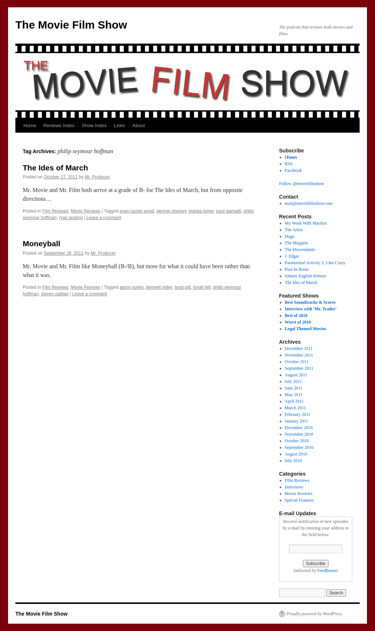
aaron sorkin (131, 287)
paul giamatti (228, 211)
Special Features (299, 500)
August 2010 (296, 454)
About (139, 125)
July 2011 (293, 381)
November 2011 (299, 355)
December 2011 (299, 348)
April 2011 (294, 401)
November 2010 (299, 434)
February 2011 (298, 414)
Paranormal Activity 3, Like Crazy (315, 262)
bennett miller (159, 287)
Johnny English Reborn (305, 275)
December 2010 (299, 427)
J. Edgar (292, 256)
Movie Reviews (85, 211)
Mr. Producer (97, 177)
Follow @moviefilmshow (301, 183)
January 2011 (296, 421)
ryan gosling (71, 217)
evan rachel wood (136, 211)
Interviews (294, 487)
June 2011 (294, 388)
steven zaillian (54, 293)
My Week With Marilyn (306, 223)
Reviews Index (59, 125)
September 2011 (299, 368)
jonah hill (201, 287)
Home (29, 125)
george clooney (171, 211)
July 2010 (293, 460)
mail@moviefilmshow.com (309, 203)
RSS (289, 163)
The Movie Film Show (71, 25)
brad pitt (182, 287)
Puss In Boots (297, 269)
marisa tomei (201, 211)
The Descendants (300, 249)
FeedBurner (327, 570)
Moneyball (41, 243)
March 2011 (295, 407)
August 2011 (296, 374)
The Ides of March (55, 167)
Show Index (94, 125)
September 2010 (299, 447)
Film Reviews (55, 211)
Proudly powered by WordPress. (314, 613)
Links (119, 125)
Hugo (290, 236)
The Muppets (296, 243)
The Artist (293, 229)
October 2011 (297, 361)
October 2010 (297, 440)
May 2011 (294, 394)
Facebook (293, 170)
